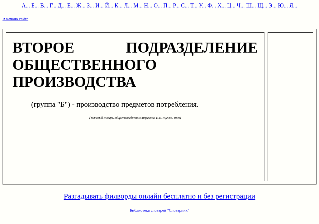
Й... (109, 5)
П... (167, 5)
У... (202, 5)
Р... (176, 5)
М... (138, 5)
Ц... (231, 5)
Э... (272, 5)
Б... (35, 5)
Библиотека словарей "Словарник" (159, 210)
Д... (62, 5)
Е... (71, 5)
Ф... (211, 5)
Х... (221, 5)
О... (158, 5)
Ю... (283, 5)
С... (185, 5)
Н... (148, 5)
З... (90, 5)
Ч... (241, 5)
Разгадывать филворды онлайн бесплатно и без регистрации (159, 196)
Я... (293, 5)
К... (119, 5)
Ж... (81, 5)
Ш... (251, 5)
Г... (53, 5)
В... (44, 5)
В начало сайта (15, 18)
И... (99, 5)
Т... (194, 5)
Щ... (262, 5)
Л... (128, 5)
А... (26, 5)
